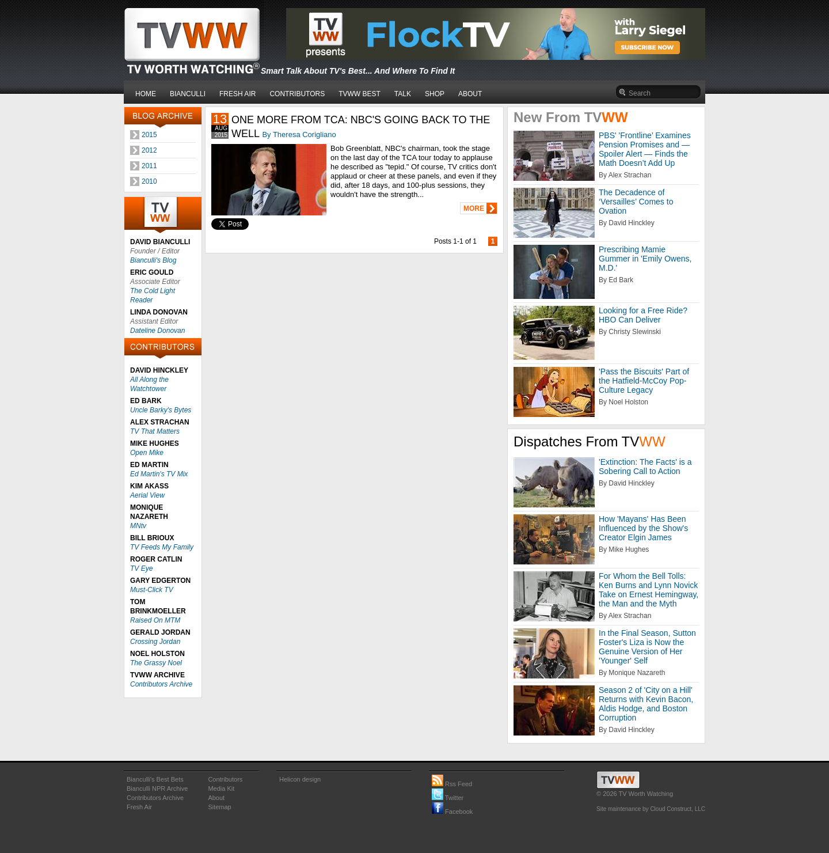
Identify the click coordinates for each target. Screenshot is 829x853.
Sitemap (219, 806)
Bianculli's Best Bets (155, 779)
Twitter (447, 797)
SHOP (434, 94)
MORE (473, 208)
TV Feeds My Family (161, 547)
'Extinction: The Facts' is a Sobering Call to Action (645, 466)
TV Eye (141, 568)
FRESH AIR (237, 94)
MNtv (138, 526)
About (216, 797)
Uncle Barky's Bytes (160, 410)
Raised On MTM (155, 620)
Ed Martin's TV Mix (159, 474)
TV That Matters (155, 431)
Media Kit (221, 788)
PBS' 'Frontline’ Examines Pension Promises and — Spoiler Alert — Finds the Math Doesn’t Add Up (645, 149)
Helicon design (300, 779)
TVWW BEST (360, 94)
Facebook (452, 811)
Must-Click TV (151, 590)
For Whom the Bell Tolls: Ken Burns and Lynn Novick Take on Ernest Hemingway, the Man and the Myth (648, 589)
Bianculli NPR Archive (157, 788)
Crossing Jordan (155, 642)
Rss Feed (452, 783)
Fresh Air (139, 806)
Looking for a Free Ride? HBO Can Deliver (643, 315)
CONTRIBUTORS (297, 94)
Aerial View (147, 495)
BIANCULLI (188, 94)
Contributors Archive (161, 684)
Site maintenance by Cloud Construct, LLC (650, 809)
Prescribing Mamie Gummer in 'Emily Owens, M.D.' (645, 258)
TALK (402, 94)
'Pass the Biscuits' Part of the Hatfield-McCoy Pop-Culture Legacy (644, 381)
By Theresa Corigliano (299, 134)
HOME (145, 94)
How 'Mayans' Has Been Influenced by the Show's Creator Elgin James (643, 528)
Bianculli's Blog (153, 260)
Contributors (225, 779)
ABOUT (470, 94)
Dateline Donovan (157, 331)
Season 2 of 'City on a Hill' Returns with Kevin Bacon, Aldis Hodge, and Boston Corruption (646, 703)
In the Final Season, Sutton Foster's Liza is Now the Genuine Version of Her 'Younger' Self (647, 646)
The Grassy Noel (156, 663)
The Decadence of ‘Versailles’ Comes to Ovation (636, 201)
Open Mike (146, 453)
